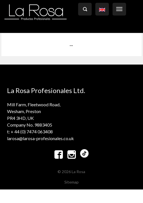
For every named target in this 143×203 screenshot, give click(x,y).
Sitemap (71, 182)
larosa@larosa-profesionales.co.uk (40, 138)
